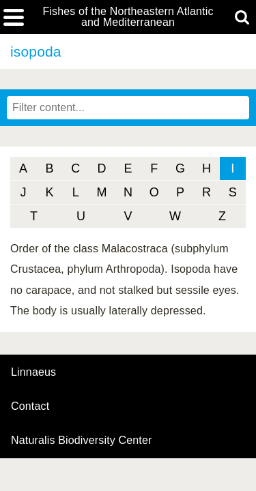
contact (30, 406)
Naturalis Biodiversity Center (81, 440)
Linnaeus (33, 372)
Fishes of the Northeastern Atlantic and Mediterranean (127, 17)
